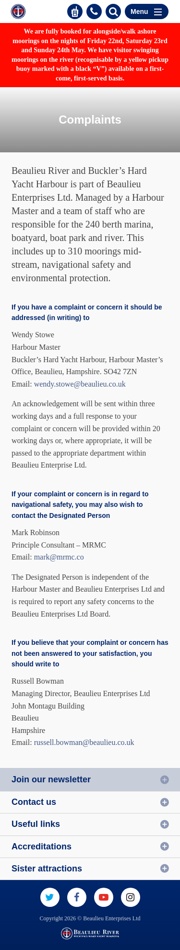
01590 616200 (94, 11)
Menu (146, 11)
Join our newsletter (51, 779)
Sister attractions (47, 868)
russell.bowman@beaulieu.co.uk (84, 742)
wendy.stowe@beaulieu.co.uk (80, 384)
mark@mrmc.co (59, 557)
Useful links (36, 824)
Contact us (34, 802)
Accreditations (42, 846)
